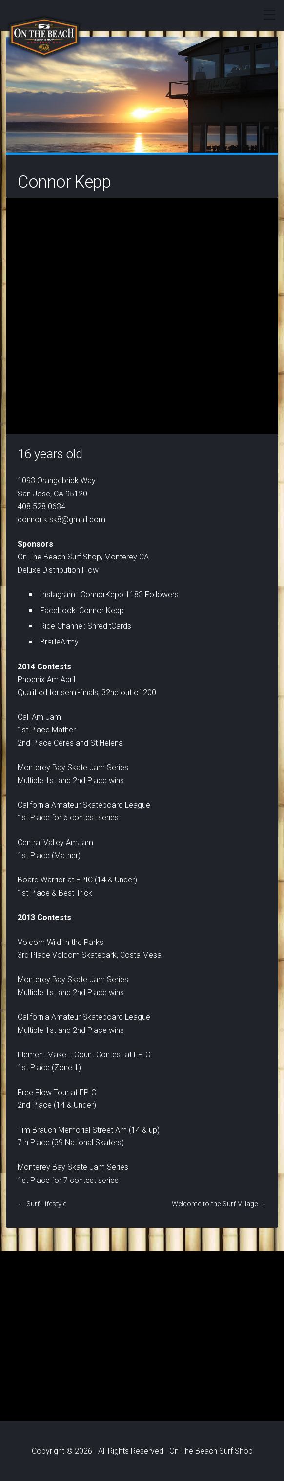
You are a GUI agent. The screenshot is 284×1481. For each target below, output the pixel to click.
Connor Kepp (101, 610)
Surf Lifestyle (46, 1204)
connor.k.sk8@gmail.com (61, 519)
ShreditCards (109, 626)
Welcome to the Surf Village (215, 1204)
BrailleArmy (59, 641)
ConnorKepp (102, 594)
